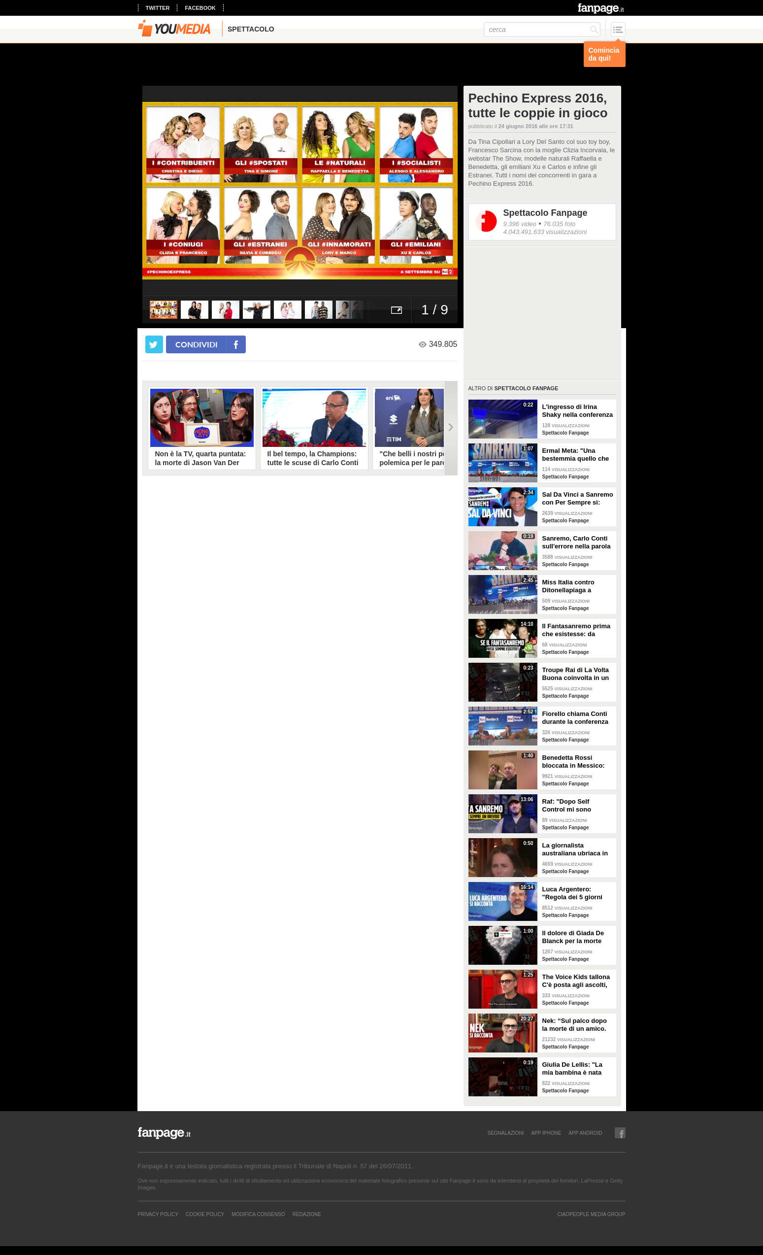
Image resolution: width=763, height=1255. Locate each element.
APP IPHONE (546, 1132)
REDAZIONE (307, 1214)
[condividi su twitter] (154, 344)
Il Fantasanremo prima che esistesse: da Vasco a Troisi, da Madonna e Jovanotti (576, 630)
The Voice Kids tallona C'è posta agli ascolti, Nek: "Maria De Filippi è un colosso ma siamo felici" (578, 981)
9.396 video (519, 224)
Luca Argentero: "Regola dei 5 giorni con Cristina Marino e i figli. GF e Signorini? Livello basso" (576, 893)
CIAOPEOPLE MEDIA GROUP (592, 1214)
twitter (158, 8)
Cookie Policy (205, 1214)
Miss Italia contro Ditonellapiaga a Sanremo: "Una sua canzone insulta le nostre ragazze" (571, 586)
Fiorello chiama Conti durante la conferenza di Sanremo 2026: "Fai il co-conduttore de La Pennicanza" (575, 718)
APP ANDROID (585, 1132)
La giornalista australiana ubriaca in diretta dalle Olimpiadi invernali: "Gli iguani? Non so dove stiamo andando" (575, 849)
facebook (200, 8)
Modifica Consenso (258, 1214)
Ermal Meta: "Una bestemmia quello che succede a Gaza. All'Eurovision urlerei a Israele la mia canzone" (577, 455)
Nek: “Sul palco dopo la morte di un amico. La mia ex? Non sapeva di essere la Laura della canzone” (577, 1025)
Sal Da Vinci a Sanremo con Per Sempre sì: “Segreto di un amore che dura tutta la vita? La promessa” (577, 499)
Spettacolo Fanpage (545, 213)
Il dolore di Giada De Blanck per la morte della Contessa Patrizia (577, 937)
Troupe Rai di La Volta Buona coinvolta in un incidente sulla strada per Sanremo (575, 674)
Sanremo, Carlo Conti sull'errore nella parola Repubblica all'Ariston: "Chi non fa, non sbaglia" (577, 542)
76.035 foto (559, 224)
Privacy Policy (158, 1214)
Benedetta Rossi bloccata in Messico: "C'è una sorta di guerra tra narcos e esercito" (573, 762)
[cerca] (542, 29)
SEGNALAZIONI (505, 1132)
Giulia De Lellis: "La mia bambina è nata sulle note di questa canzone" (572, 1069)
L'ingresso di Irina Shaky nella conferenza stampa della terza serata (577, 411)
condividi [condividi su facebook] (196, 344)
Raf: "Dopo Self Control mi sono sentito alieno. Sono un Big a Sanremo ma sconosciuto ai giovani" (577, 806)
